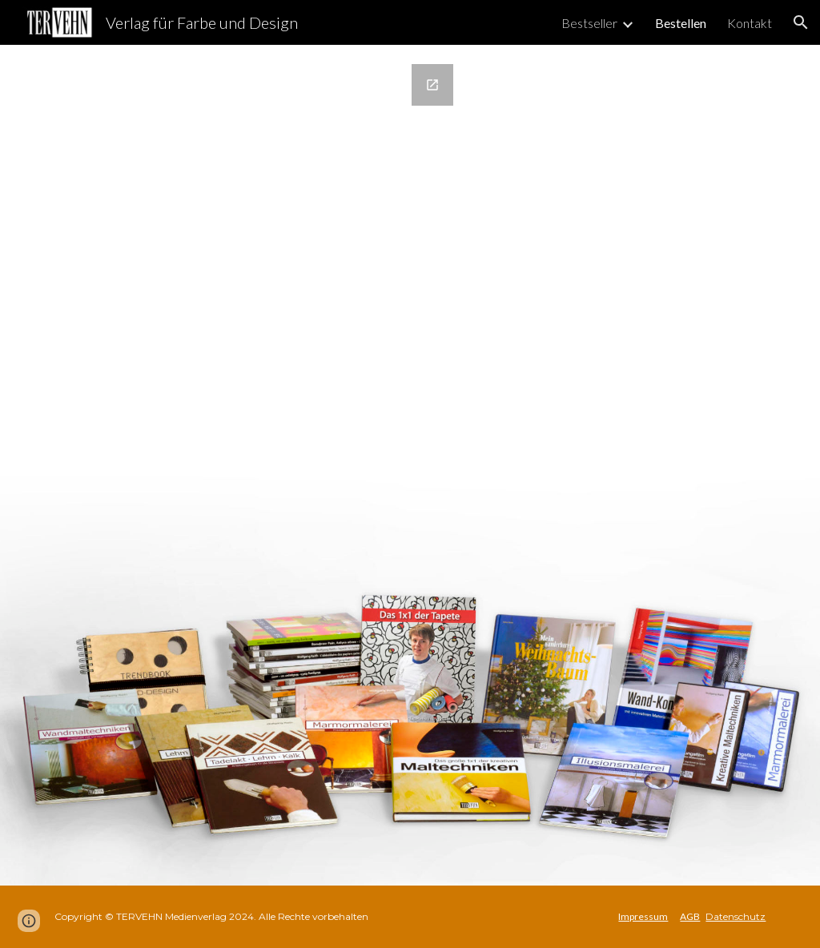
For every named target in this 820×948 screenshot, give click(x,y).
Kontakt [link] (749, 22)
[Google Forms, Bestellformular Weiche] (255, 465)
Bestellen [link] (680, 22)
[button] (801, 22)
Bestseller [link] (589, 22)
